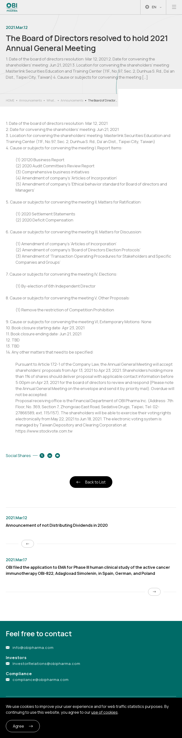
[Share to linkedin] (49, 455)
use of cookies (104, 712)
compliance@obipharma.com (41, 679)
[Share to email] (57, 455)
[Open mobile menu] (174, 7)
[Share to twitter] (42, 455)
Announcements (30, 100)
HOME (10, 100)
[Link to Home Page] (12, 7)
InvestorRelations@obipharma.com (46, 663)
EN (153, 7)
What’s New (51, 100)
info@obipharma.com (33, 647)
